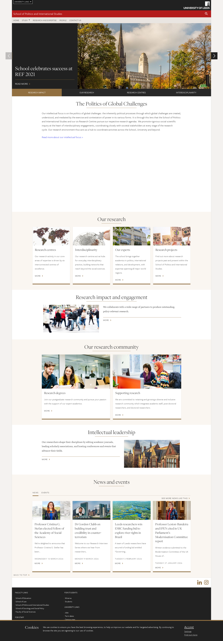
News (35, 492)
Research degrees (54, 393)
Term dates (69, 616)
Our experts (122, 250)
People (63, 20)
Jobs (66, 612)
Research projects (166, 250)
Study (25, 20)
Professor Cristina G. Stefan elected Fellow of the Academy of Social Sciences (49, 530)
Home (16, 20)
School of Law (21, 601)
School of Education (23, 598)
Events (45, 492)
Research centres (136, 92)
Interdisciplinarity (186, 92)
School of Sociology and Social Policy (30, 608)
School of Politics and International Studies (37, 14)
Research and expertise (45, 20)
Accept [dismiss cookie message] (189, 627)
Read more (111, 56)
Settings (187, 631)
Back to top (20, 574)
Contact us (75, 20)
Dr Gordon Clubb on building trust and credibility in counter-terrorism (88, 530)
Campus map (70, 619)
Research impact (37, 92)
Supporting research (127, 393)
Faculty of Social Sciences (26, 611)
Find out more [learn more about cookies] (190, 634)
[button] (206, 14)
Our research (87, 92)
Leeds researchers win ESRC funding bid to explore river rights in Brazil (128, 530)
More (38, 275)
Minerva (68, 598)
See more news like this (174, 498)
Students (68, 601)
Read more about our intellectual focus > (62, 137)
